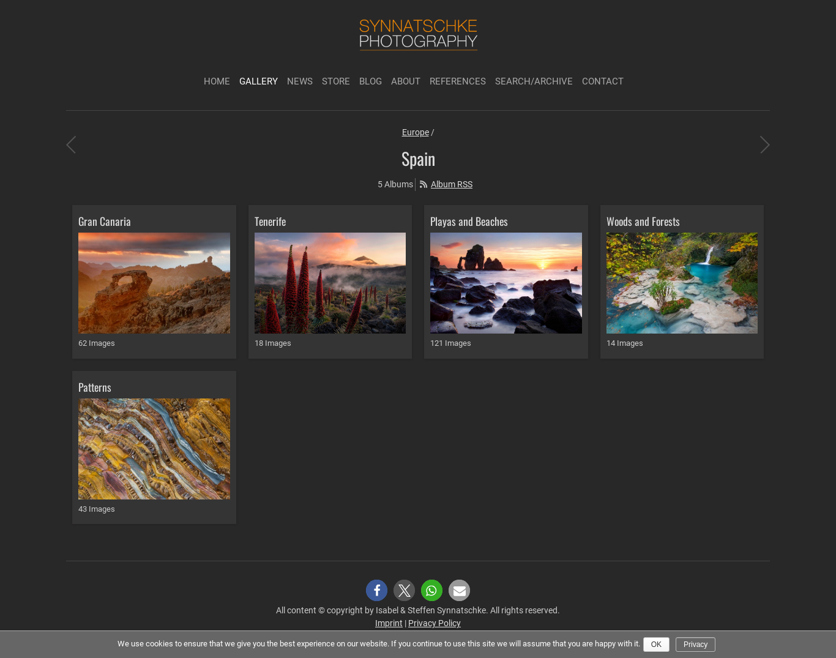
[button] (376, 590)
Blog (370, 81)
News (300, 81)
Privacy (695, 644)
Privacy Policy (434, 623)
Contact (603, 81)
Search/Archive (534, 81)
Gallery (258, 81)
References (458, 81)
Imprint (389, 623)
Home (217, 81)
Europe (415, 132)
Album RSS (451, 184)
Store (336, 81)
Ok (656, 644)
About (405, 81)
